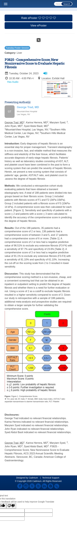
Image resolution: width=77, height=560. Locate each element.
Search (66, 4)
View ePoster (38, 25)
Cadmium (33, 477)
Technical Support (50, 477)
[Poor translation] (11, 506)
